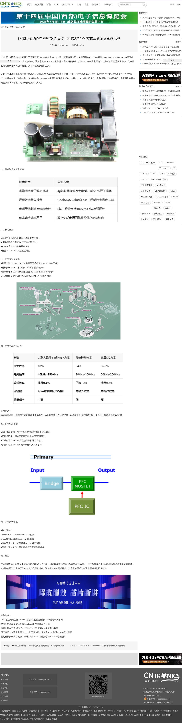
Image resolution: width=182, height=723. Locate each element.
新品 (49, 4)
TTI (153, 174)
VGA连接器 (160, 191)
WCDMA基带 (162, 197)
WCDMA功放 (146, 197)
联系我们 (4, 688)
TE (160, 163)
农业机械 (24, 719)
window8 (157, 202)
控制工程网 (87, 711)
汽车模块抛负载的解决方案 (154, 100)
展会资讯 (4, 679)
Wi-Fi (175, 197)
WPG (167, 202)
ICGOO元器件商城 (19, 711)
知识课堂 (39, 4)
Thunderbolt (164, 168)
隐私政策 (4, 692)
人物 (79, 4)
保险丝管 (169, 219)
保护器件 (157, 219)
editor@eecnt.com (44, 679)
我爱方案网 (6, 711)
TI (174, 168)
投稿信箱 (4, 700)
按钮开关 (170, 214)
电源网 (156, 711)
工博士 (34, 715)
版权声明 (4, 696)
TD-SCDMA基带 (148, 163)
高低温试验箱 (51, 719)
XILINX (157, 208)
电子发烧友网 (165, 711)
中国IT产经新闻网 (37, 719)
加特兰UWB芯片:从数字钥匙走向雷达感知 (160, 47)
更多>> (178, 86)
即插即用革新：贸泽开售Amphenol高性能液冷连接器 (25, 624)
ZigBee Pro (145, 213)
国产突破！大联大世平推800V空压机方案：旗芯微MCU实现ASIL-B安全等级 (36, 632)
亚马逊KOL (92, 715)
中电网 (175, 711)
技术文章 (66, 4)
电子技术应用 (109, 711)
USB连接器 (145, 191)
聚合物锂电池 (104, 715)
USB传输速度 (146, 185)
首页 (29, 4)
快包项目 (96, 4)
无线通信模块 (76, 711)
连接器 (17, 715)
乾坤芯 (67, 715)
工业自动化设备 (117, 715)
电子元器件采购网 (79, 715)
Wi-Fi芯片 (145, 203)
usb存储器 (161, 185)
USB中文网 (166, 715)
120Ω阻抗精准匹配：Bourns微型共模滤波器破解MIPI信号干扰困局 (32, 620)
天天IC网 (53, 711)
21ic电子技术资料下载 (143, 711)
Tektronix (170, 163)
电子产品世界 (63, 711)
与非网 (119, 711)
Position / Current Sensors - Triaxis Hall (158, 112)
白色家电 (144, 219)
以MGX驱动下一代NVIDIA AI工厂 (157, 59)
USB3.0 (144, 179)
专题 (86, 4)
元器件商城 (149, 715)
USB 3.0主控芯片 (158, 179)
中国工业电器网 (6, 715)
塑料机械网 (15, 719)
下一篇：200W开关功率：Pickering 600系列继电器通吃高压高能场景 (97, 646)
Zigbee (167, 208)
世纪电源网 (128, 711)
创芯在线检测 (33, 711)
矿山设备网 (25, 715)
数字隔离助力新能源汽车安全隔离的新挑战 (161, 95)
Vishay (172, 191)
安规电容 (158, 214)
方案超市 (108, 4)
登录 (172, 4)
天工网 (60, 715)
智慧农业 (42, 715)
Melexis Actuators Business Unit (155, 108)
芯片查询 (44, 711)
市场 (56, 4)
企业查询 (129, 715)
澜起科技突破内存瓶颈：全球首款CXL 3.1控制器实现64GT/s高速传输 (33, 636)
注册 (179, 4)
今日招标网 (4, 719)
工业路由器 (52, 715)
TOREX (144, 174)
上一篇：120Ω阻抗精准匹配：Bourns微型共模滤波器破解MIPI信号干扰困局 (34, 646)
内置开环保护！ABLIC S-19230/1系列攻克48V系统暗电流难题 (29, 628)
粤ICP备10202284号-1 (152, 695)
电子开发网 (98, 711)
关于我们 (4, 684)
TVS (161, 174)
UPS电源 (171, 174)
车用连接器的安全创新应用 (154, 104)
